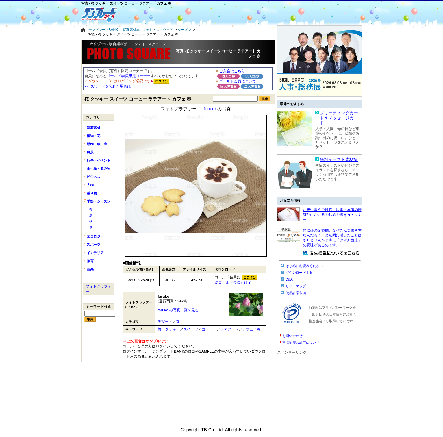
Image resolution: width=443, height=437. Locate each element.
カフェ (247, 329)
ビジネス (93, 177)
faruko (209, 108)
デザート (165, 321)
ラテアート (229, 329)
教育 (90, 261)
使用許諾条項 (296, 293)
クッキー (172, 329)
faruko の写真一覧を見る (178, 310)
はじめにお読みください (304, 266)
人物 (90, 185)
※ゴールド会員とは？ (233, 282)
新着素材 (93, 128)
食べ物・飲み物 (98, 169)
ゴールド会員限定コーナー (129, 76)
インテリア (95, 253)
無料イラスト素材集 (339, 159)
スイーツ (190, 329)
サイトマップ (296, 286)
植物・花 (93, 136)
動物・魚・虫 (97, 144)
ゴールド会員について (237, 81)
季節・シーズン (98, 201)
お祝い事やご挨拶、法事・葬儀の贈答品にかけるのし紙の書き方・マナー (332, 215)
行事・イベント (98, 160)
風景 (90, 152)
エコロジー (95, 236)
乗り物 (92, 193)
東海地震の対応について (301, 343)
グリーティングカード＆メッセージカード (339, 118)
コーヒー (209, 329)
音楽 (90, 269)
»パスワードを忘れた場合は (107, 86)
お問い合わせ (292, 336)
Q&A (289, 279)
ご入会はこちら (232, 71)
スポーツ (93, 245)
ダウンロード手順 (299, 273)
